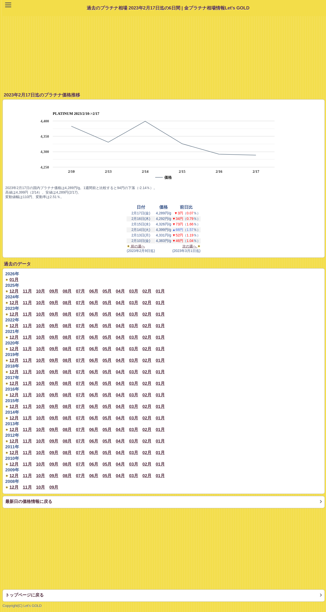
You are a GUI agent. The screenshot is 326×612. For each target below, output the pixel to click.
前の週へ (136, 246)
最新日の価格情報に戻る (28, 501)
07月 (80, 291)
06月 (93, 291)
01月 (14, 279)
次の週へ (191, 246)
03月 (133, 291)
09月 (54, 291)
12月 (14, 291)
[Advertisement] (164, 51)
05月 (107, 291)
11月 (27, 291)
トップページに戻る (24, 595)
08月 (67, 291)
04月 (120, 291)
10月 (40, 291)
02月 (146, 291)
